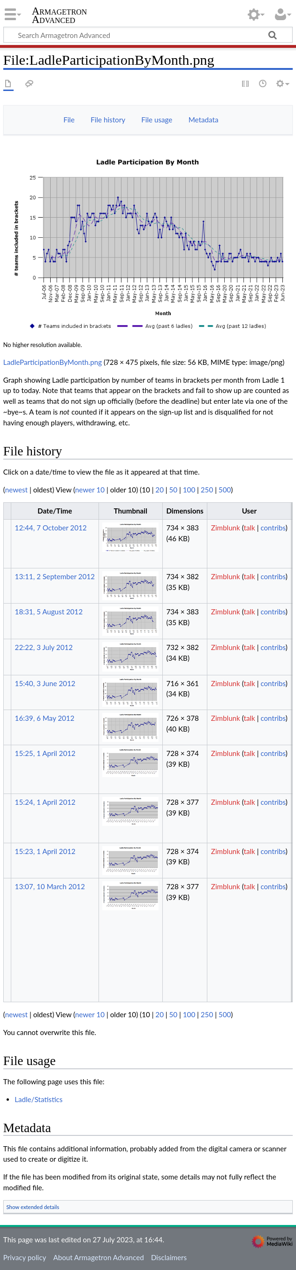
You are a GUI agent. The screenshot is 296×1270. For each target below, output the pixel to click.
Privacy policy (24, 1257)
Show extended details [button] (33, 1207)
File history (108, 119)
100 (189, 489)
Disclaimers (169, 1257)
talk (249, 527)
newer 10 (90, 489)
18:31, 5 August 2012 (49, 611)
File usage (156, 119)
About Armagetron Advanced (98, 1257)
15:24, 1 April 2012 (45, 802)
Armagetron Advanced (59, 15)
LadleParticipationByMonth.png (52, 362)
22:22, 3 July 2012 (44, 647)
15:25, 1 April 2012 (45, 753)
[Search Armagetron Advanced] (148, 34)
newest (16, 489)
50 (173, 489)
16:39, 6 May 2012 (45, 718)
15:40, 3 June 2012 (45, 683)
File (69, 119)
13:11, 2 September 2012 (55, 576)
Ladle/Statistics (38, 1099)
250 (207, 489)
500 (225, 489)
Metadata (204, 119)
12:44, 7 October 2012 (51, 527)
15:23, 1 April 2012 (45, 851)
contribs (272, 527)
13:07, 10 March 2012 (50, 886)
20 (159, 489)
